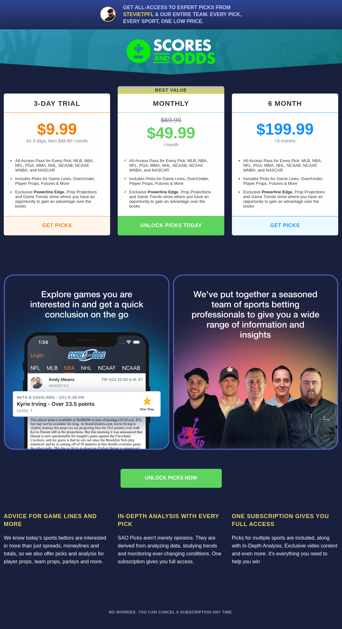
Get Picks (57, 225)
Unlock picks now (171, 478)
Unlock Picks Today (171, 225)
